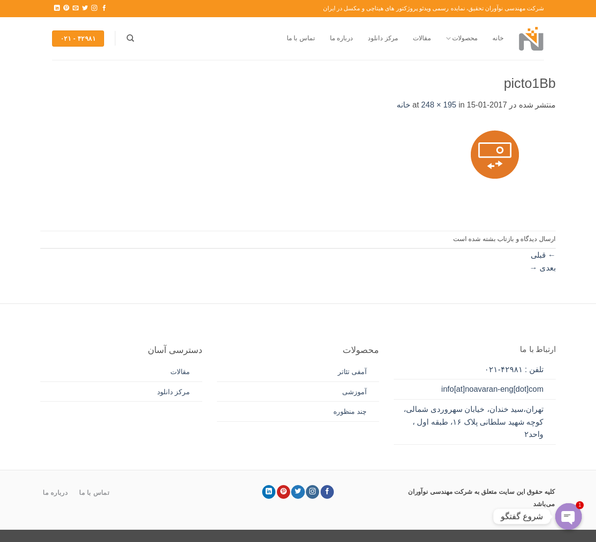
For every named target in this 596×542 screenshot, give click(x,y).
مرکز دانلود (383, 38)
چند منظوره (350, 411)
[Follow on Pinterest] (66, 8)
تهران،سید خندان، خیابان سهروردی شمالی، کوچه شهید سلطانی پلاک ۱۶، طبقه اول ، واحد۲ (473, 421)
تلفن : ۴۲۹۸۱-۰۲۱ (514, 369)
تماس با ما (301, 38)
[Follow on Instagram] (94, 8)
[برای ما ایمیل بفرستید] (76, 8)
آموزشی (354, 392)
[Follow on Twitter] (85, 8)
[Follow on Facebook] (104, 8)
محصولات (462, 38)
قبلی (543, 255)
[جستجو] (130, 38)
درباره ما (341, 38)
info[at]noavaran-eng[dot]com (492, 389)
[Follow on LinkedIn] (57, 8)
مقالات (422, 38)
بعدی (543, 268)
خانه (498, 38)
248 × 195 (439, 105)
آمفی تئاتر (352, 372)
